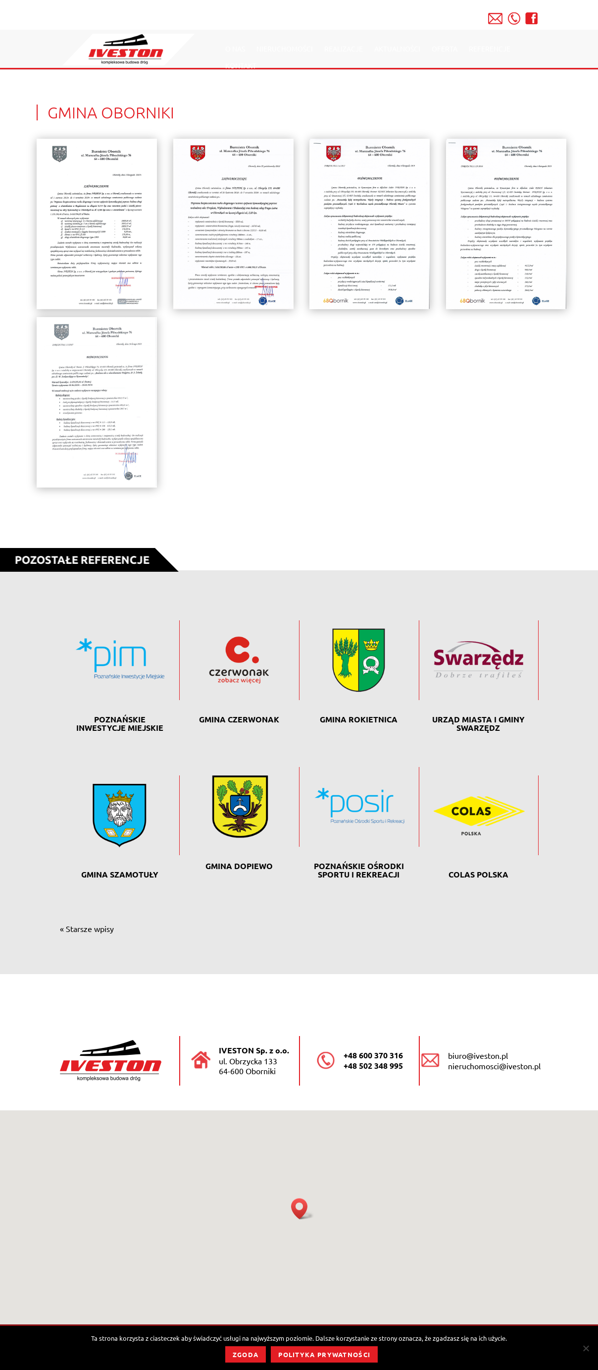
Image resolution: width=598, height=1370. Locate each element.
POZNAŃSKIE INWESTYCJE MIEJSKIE (119, 723)
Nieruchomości (284, 49)
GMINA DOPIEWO (239, 866)
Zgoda (246, 1354)
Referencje (489, 49)
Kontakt (240, 66)
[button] (302, 1208)
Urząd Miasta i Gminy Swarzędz (478, 723)
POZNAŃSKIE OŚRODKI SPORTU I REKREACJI (359, 870)
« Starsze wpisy (87, 928)
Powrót (539, 552)
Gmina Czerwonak (239, 719)
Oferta (444, 49)
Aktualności (397, 49)
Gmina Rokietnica (359, 719)
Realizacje (343, 49)
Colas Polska (478, 874)
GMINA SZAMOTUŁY (119, 874)
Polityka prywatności (324, 1354)
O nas (235, 49)
